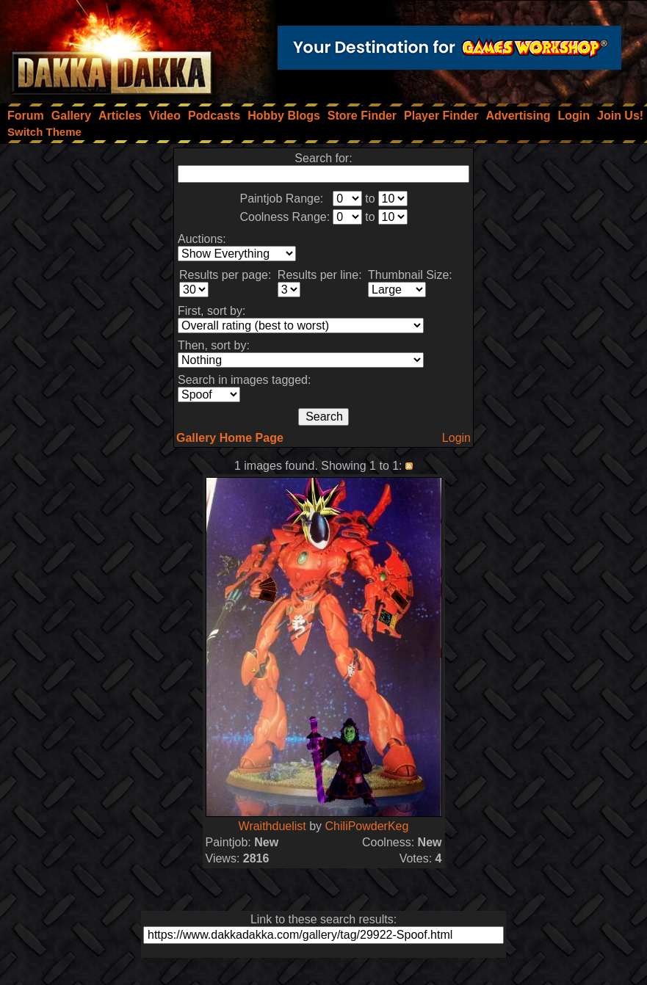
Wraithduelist (272, 826)
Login (456, 438)
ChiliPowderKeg (367, 826)
